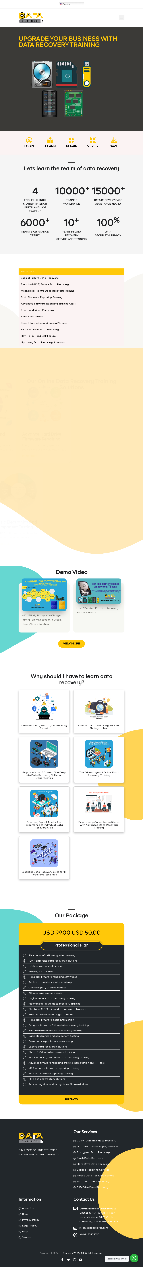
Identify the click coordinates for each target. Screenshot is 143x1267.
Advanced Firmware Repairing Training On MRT (50, 304)
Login (29, 146)
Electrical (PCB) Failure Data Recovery (45, 284)
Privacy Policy (31, 1220)
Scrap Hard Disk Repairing (93, 1181)
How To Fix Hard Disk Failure (38, 336)
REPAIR (71, 146)
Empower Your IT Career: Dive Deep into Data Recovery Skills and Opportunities (44, 775)
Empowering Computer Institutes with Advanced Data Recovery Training (99, 825)
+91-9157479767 (89, 1234)
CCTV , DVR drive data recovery (96, 1141)
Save (114, 146)
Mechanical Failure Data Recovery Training (47, 291)
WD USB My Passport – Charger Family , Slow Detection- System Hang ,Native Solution (42, 619)
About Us (28, 1208)
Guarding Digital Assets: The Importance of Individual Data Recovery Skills (44, 825)
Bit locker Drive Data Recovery (40, 329)
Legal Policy (29, 1226)
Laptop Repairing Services (93, 1170)
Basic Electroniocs (32, 317)
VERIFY (92, 146)
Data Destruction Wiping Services (97, 1146)
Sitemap (27, 1237)
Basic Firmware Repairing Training (41, 297)
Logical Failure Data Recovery (40, 278)
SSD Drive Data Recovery (92, 1187)
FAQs (25, 1231)
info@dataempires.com (93, 1228)
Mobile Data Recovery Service (95, 1176)
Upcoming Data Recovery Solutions (43, 342)
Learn (50, 146)
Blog (25, 1214)
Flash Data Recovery (90, 1158)
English (65, 4)
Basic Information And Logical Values (44, 323)
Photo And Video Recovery (37, 310)
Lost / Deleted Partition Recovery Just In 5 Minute (97, 610)
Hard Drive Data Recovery (93, 1164)
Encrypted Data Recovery (93, 1152)
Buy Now (71, 1099)
